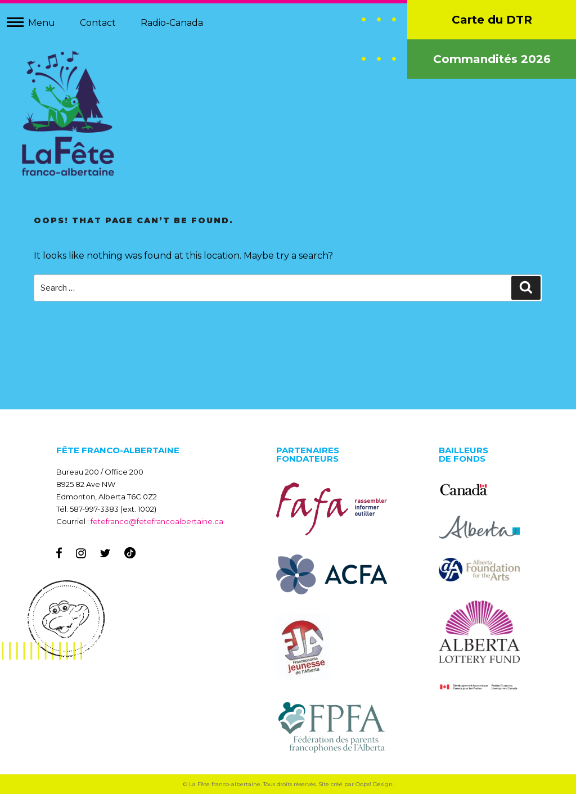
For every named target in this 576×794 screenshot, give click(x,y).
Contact (98, 22)
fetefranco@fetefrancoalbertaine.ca (157, 521)
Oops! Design (374, 784)
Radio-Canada (172, 22)
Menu (41, 22)
